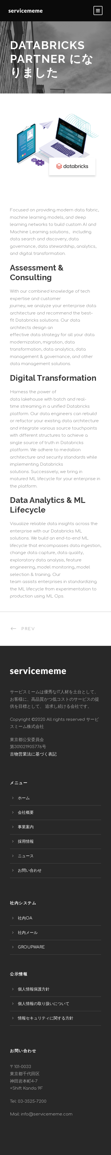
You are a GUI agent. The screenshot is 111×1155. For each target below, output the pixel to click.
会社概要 (26, 812)
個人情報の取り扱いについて (43, 1004)
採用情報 (26, 841)
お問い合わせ (30, 870)
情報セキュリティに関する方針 (45, 1018)
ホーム (24, 798)
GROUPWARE (31, 947)
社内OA (25, 918)
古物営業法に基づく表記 (33, 754)
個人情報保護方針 (34, 989)
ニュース (26, 856)
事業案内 (26, 827)
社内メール (28, 933)
